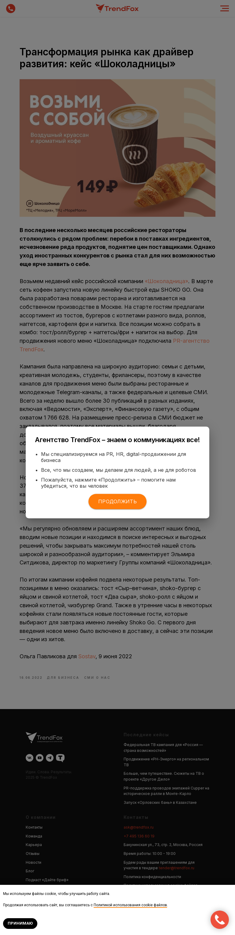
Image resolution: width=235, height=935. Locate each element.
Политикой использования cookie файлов (130, 905)
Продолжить (117, 501)
